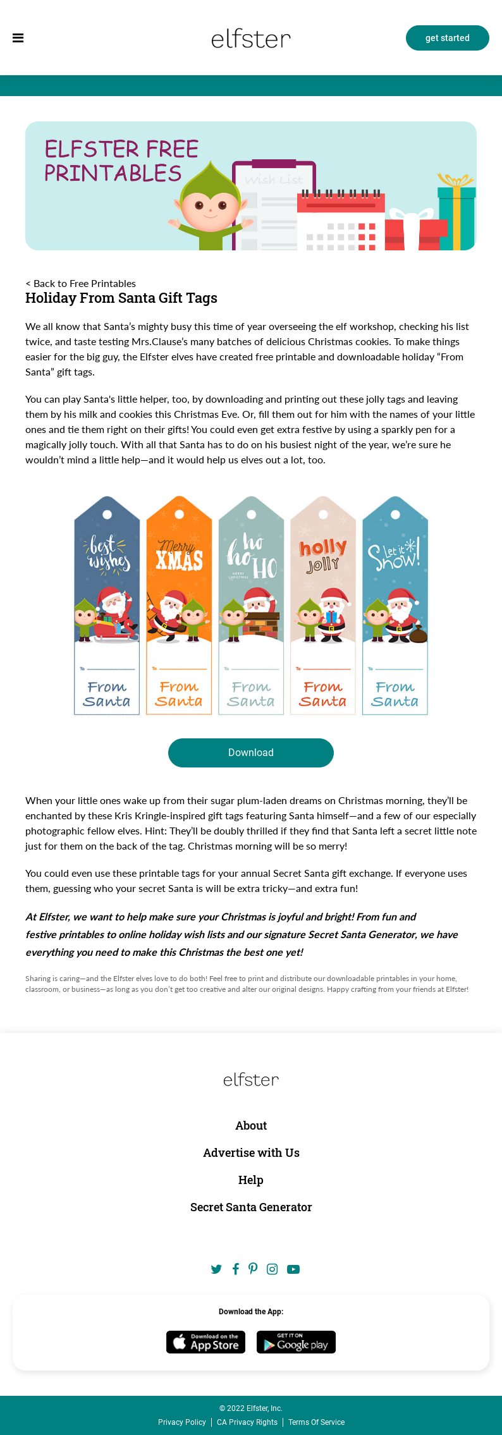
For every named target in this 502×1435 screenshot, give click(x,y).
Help (251, 1179)
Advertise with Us (251, 1152)
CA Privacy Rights (247, 1422)
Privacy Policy (182, 1422)
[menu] (18, 38)
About (251, 1125)
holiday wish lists (186, 934)
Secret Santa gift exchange (332, 873)
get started (447, 38)
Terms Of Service (316, 1422)
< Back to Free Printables (80, 283)
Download (251, 753)
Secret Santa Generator (361, 934)
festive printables (64, 934)
